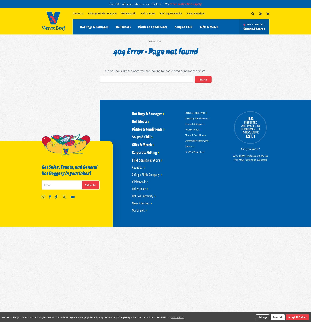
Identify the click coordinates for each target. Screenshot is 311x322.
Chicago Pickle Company (102, 13)
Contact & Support (194, 123)
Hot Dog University (171, 13)
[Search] (252, 13)
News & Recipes (195, 13)
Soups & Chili (183, 27)
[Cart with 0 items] (267, 13)
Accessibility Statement (196, 140)
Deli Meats (123, 27)
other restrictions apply (185, 4)
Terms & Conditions (195, 135)
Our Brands (138, 210)
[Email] (71, 185)
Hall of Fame (148, 13)
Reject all (277, 317)
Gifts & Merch (209, 27)
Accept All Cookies (297, 317)
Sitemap (189, 146)
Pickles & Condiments (152, 27)
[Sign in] (260, 13)
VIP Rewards (128, 13)
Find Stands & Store (146, 160)
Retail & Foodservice (195, 112)
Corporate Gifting (144, 152)
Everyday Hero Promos (196, 118)
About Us (78, 13)
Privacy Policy (192, 129)
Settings (262, 317)
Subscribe (90, 185)
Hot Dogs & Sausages (94, 27)
